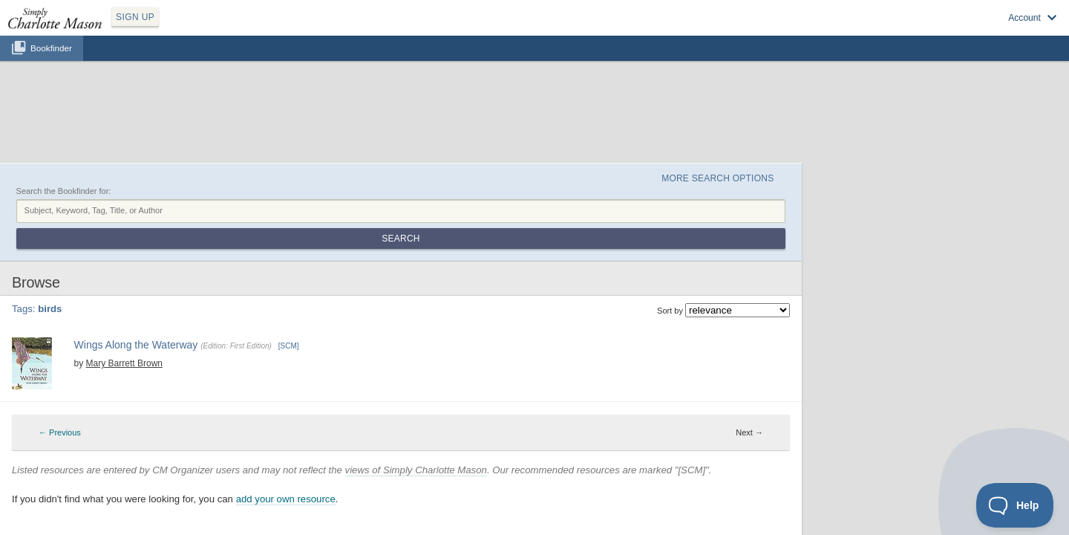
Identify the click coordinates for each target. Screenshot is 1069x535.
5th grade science (554, 298)
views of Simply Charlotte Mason (550, 407)
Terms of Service (564, 491)
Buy (207, 346)
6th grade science (623, 298)
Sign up (848, 30)
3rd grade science (415, 298)
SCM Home (449, 491)
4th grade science (485, 298)
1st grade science (275, 298)
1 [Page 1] (512, 236)
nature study (732, 298)
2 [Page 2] (524, 236)
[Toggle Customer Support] (1015, 505)
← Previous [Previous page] (483, 236)
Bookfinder (51, 64)
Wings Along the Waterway (261, 270)
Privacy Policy (502, 491)
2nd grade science (345, 298)
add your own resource (419, 437)
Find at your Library (260, 346)
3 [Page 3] (535, 236)
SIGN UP (205, 28)
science (772, 298)
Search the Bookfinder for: (197, 121)
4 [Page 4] (546, 236)
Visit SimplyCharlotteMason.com (978, 30)
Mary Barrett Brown (245, 286)
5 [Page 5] (557, 236)
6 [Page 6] (568, 236)
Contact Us (621, 491)
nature (693, 298)
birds (668, 298)
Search (871, 139)
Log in (891, 30)
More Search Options (834, 105)
